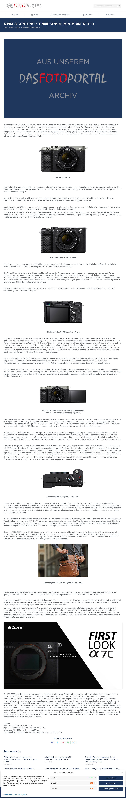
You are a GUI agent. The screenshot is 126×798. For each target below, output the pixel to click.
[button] (122, 773)
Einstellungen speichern (111, 789)
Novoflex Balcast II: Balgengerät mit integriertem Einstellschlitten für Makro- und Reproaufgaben (101, 759)
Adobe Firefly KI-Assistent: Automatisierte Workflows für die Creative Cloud (102, 770)
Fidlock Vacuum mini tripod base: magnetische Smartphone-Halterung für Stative (20, 759)
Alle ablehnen (110, 783)
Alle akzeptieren (111, 778)
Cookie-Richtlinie (7, 794)
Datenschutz (16, 794)
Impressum (24, 794)
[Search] (107, 6)
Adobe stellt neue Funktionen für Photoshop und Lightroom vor (58, 758)
